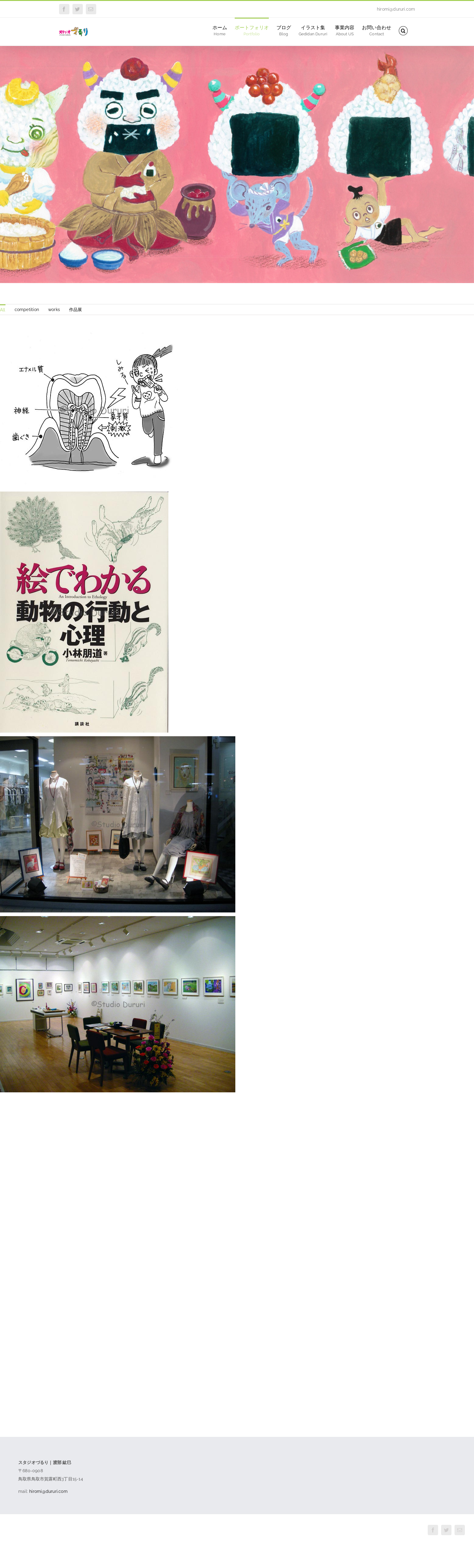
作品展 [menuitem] (75, 309)
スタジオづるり (59, 1531)
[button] (403, 30)
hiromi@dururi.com (396, 9)
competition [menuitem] (27, 309)
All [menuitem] (2, 309)
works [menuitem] (54, 309)
